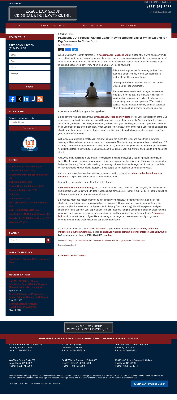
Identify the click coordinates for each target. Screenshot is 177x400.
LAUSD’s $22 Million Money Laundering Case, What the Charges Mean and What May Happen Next (29, 291)
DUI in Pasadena (97, 238)
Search (48, 246)
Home (17, 35)
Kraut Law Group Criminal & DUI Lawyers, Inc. (45, 390)
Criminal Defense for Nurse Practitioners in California (29, 312)
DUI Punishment (138, 250)
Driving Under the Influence (77, 250)
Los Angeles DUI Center (52, 35)
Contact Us (21, 41)
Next (82, 265)
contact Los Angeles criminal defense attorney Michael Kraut (132, 241)
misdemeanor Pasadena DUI (113, 65)
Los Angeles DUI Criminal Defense (28, 220)
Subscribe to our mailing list (21, 127)
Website (57, 343)
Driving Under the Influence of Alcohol (28, 186)
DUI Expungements (120, 250)
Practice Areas (128, 35)
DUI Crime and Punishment (100, 250)
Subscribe (30, 138)
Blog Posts (127, 343)
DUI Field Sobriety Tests (23, 216)
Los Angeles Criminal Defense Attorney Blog (28, 267)
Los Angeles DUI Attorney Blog (42, 21)
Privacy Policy (70, 343)
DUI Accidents (18, 208)
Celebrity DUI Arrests (22, 200)
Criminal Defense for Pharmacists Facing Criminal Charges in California (29, 302)
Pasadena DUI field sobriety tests (112, 127)
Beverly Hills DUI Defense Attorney (28, 224)
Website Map (112, 343)
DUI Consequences (21, 180)
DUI (13, 204)
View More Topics (17, 229)
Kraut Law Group (92, 35)
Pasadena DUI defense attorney (76, 197)
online (108, 245)
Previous (63, 265)
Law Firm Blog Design (155, 390)
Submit (29, 97)
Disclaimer (85, 343)
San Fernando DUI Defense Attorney (29, 212)
